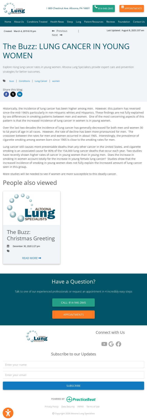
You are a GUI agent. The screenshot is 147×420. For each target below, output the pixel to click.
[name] (73, 364)
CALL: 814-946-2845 (73, 302)
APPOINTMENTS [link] (73, 314)
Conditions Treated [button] (37, 21)
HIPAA (81, 406)
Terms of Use (93, 406)
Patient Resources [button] (93, 21)
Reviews (110, 21)
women (56, 81)
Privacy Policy (52, 406)
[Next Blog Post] (57, 35)
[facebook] (117, 342)
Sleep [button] (70, 21)
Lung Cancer (41, 81)
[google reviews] (110, 342)
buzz (11, 81)
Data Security (68, 406)
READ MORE (31, 258)
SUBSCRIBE (73, 386)
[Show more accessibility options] (8, 412)
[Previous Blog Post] (59, 31)
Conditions (24, 81)
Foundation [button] (124, 21)
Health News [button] (57, 21)
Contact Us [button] (139, 21)
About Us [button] (19, 21)
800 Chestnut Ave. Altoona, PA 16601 (69, 8)
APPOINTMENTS (131, 8)
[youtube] (103, 342)
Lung (78, 21)
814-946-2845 (104, 8)
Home (8, 21)
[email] (73, 375)
